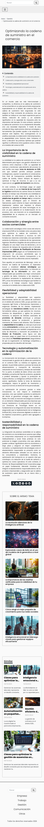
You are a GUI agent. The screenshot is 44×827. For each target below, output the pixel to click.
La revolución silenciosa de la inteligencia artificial (18, 523)
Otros (22, 813)
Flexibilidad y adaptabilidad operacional (16, 84)
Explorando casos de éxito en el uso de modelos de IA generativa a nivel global (21, 552)
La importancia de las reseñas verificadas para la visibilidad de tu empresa (21, 582)
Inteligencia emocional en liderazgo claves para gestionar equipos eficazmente (21, 639)
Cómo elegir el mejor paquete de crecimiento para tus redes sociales (21, 610)
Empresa (22, 795)
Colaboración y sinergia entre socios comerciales (19, 80)
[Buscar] (19, 3)
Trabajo (22, 800)
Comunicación (22, 809)
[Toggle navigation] (5, 9)
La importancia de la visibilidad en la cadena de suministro (22, 77)
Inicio (3, 19)
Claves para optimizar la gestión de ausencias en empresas (18, 757)
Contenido (8, 73)
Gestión (9, 19)
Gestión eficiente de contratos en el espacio (32, 713)
